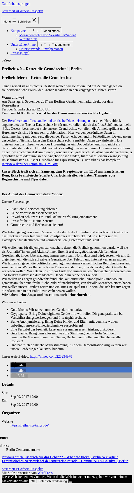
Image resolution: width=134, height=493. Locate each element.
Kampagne (18, 31)
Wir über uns (28, 39)
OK (33, 481)
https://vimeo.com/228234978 (51, 356)
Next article (65, 459)
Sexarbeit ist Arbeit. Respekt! (22, 11)
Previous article (52, 457)
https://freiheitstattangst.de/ (30, 425)
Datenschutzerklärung (53, 481)
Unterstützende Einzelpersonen (41, 49)
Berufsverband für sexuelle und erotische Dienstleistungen (49, 120)
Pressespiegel (20, 53)
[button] (18, 365)
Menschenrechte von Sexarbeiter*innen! (47, 35)
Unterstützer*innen (24, 44)
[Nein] (70, 482)
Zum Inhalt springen (16, 3)
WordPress (45, 473)
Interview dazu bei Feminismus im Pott (29, 164)
